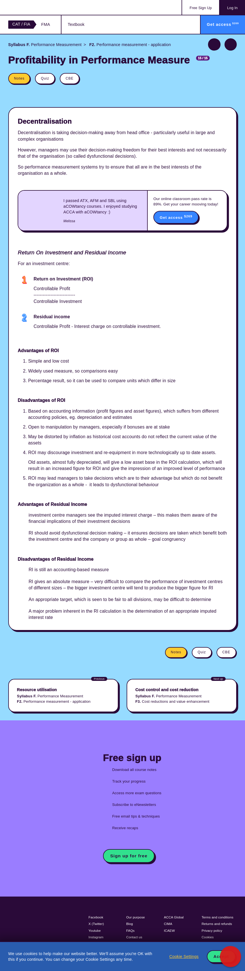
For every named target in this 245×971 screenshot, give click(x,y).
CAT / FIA (21, 24)
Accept (221, 956)
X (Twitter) (96, 924)
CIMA (168, 924)
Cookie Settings (184, 956)
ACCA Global (174, 917)
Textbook (76, 24)
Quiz (45, 78)
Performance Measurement (45, 44)
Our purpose (135, 917)
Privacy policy (211, 930)
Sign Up (201, 8)
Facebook (95, 917)
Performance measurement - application (129, 44)
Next (231, 44)
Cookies (207, 937)
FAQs (130, 930)
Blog (129, 924)
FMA (45, 24)
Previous (214, 44)
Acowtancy (31, 7)
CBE (69, 78)
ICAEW (169, 930)
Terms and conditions (217, 917)
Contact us (134, 937)
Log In (232, 8)
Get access (176, 217)
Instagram (96, 937)
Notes (19, 78)
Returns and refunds (216, 924)
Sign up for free (128, 855)
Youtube (94, 930)
